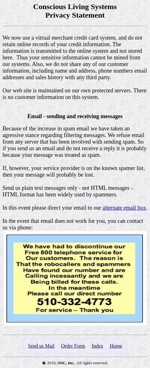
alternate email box (124, 208)
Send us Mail (41, 346)
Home (116, 346)
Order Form (73, 346)
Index (97, 346)
